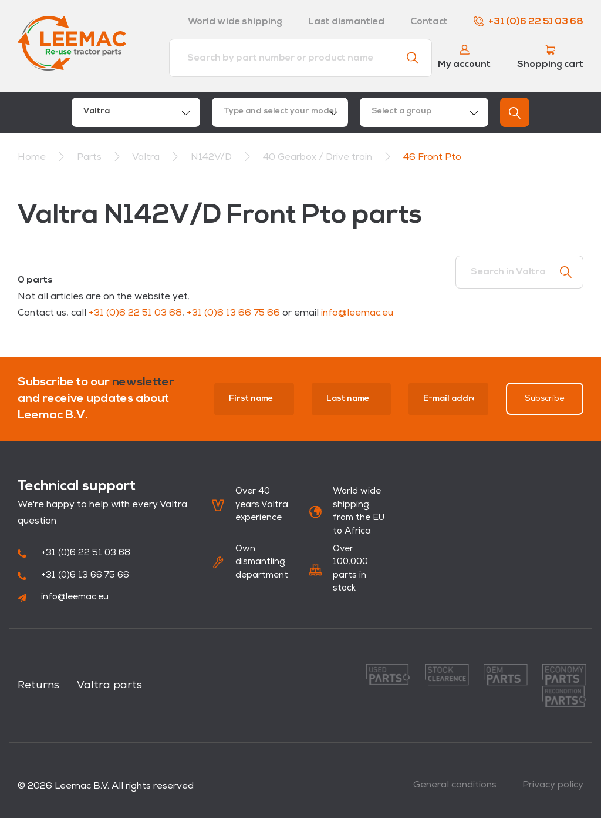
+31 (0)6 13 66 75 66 (233, 313)
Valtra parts (109, 685)
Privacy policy (552, 785)
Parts (90, 157)
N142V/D (212, 157)
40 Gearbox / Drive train (318, 157)
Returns (38, 685)
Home (32, 157)
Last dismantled (346, 21)
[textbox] (280, 112)
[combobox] (136, 112)
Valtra (147, 157)
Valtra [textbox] (96, 111)
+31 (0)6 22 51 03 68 (528, 21)
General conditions (455, 785)
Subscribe (545, 398)
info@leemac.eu (357, 313)
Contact (429, 21)
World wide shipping (235, 21)
